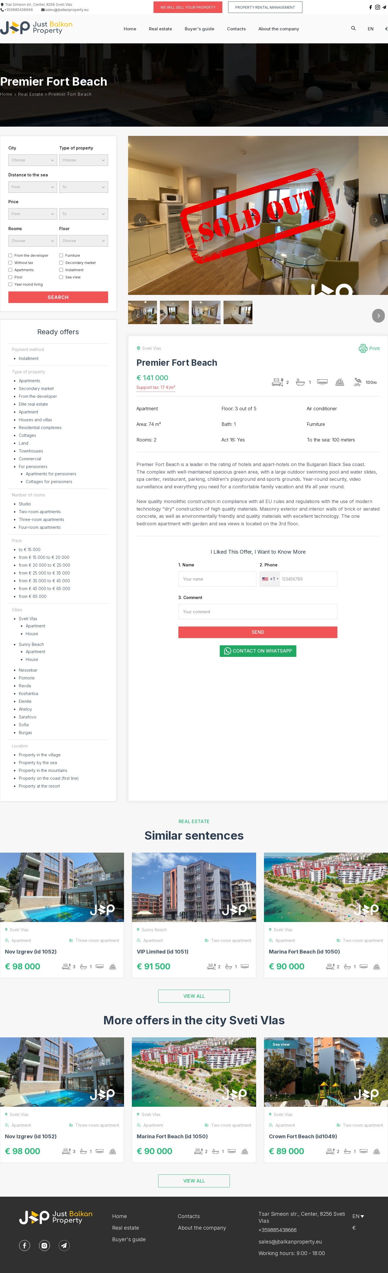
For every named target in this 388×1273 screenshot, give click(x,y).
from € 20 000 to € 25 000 (44, 565)
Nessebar (28, 670)
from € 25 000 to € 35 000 (44, 572)
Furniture (72, 255)
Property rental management (265, 7)
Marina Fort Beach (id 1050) (304, 952)
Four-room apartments (40, 527)
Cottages (27, 435)
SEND (258, 632)
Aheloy (25, 709)
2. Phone (269, 564)
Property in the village (40, 754)
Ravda (25, 685)
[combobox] (270, 579)
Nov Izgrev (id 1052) (31, 952)
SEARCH (58, 297)
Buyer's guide (199, 29)
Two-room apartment (227, 940)
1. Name (186, 564)
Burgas (25, 732)
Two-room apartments (40, 511)
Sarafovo (27, 716)
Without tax (23, 262)
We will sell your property (187, 7)
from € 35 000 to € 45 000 (44, 580)
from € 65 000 (33, 596)
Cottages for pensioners (49, 481)
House (32, 633)
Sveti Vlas (28, 618)
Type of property (76, 147)
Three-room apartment (94, 940)
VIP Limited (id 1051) (163, 952)
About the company (278, 29)
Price (13, 201)
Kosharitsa (28, 693)
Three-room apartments (41, 519)
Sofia (24, 724)
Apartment (28, 411)
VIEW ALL (194, 996)
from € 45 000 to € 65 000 (44, 588)
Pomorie (27, 677)
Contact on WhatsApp (258, 651)
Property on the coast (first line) (49, 778)
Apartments (24, 270)
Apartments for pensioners (51, 473)
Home (130, 29)
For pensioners (33, 466)
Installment (74, 270)
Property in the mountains (43, 770)
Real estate (160, 29)
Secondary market (80, 262)
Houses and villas (35, 419)
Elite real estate (33, 404)
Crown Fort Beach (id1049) (303, 1136)
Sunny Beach (31, 644)
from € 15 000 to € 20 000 (44, 557)
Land (23, 443)
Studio (25, 503)
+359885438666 (16, 10)
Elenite (25, 701)
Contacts (236, 29)
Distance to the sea (28, 174)
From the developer (31, 255)
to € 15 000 (29, 549)
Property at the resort (39, 786)
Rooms (15, 228)
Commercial (30, 458)
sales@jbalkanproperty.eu (64, 10)
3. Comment (190, 597)
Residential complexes (40, 427)
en (371, 29)
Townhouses (31, 450)
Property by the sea (38, 762)
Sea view (73, 277)
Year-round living (28, 284)
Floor (64, 228)
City (12, 147)
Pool (18, 277)
